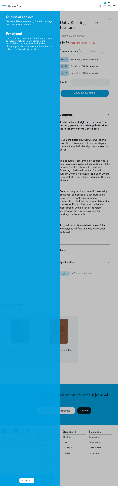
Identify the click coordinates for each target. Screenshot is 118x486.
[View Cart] (105, 6)
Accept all (27, 480)
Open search (100, 6)
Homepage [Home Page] (11, 6)
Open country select (109, 6)
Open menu (114, 6)
